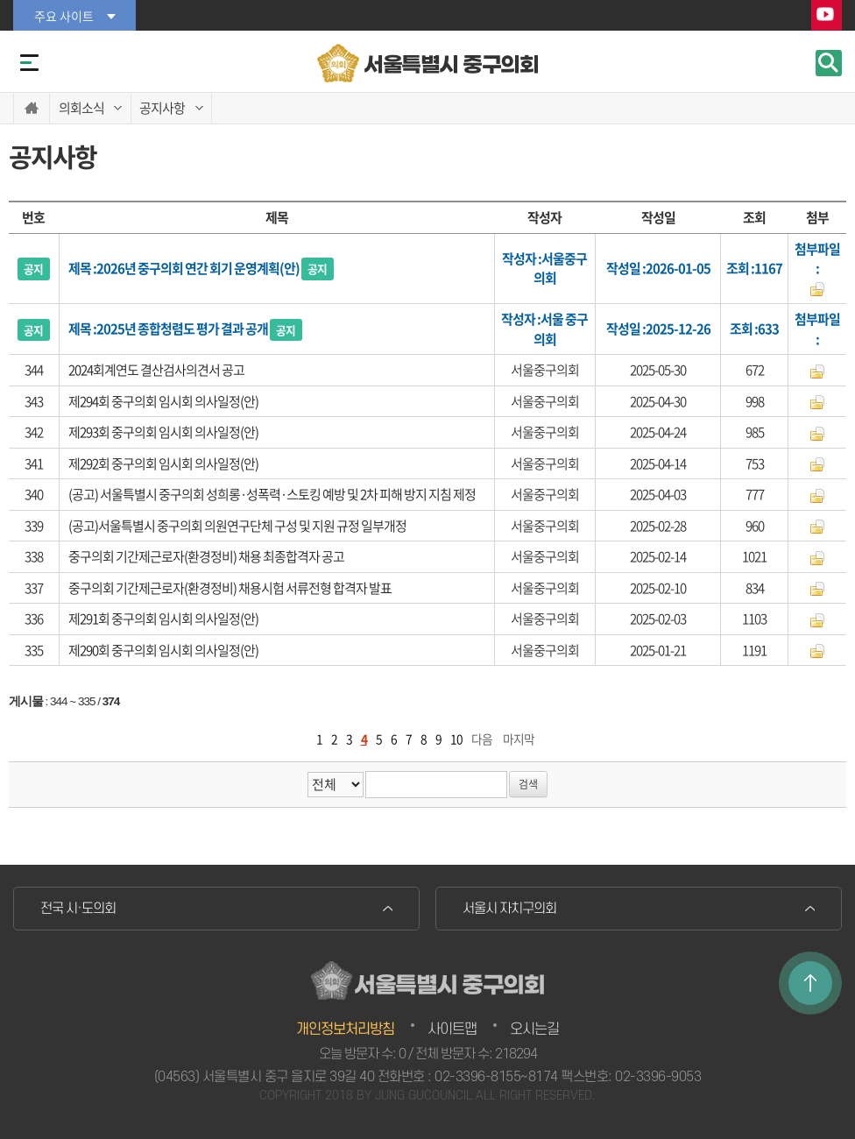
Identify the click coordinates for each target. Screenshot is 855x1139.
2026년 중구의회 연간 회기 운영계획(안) (215, 268)
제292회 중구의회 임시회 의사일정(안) (163, 463)
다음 (481, 738)
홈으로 (31, 108)
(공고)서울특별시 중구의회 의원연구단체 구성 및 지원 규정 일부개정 (237, 525)
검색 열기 (829, 63)
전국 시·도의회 (78, 908)
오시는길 (534, 1029)
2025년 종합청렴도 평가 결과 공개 (199, 328)
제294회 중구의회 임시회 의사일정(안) (163, 401)
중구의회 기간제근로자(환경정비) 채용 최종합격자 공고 (206, 556)
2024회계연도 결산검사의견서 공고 (156, 369)
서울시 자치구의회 (509, 908)
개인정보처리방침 (345, 1029)
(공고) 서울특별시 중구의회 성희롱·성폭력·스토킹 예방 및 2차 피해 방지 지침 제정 (272, 494)
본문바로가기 (0, 0)
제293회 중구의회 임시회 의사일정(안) (163, 432)
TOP (810, 983)
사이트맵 (452, 1029)
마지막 (518, 738)
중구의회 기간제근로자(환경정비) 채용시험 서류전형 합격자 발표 (230, 588)
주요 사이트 (64, 16)
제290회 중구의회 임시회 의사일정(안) (163, 650)
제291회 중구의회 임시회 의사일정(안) (163, 618)
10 (456, 738)
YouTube (826, 16)
